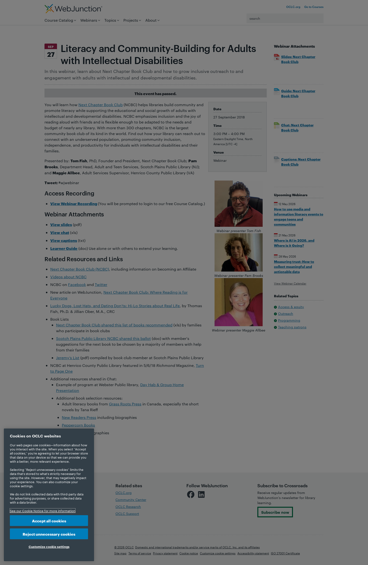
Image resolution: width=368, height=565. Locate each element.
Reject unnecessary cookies (49, 534)
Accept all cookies (49, 520)
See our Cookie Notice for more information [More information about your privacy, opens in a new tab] (42, 510)
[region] (49, 495)
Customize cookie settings (49, 546)
